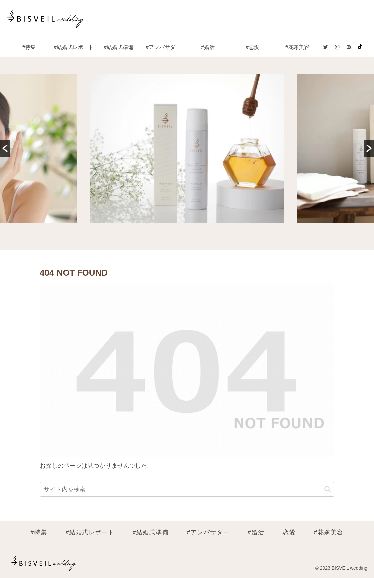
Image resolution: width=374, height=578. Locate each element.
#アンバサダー (208, 532)
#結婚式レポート (90, 532)
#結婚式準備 (151, 532)
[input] (187, 489)
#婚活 (256, 532)
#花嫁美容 (329, 532)
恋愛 (289, 532)
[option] (187, 148)
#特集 (38, 532)
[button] (5, 148)
